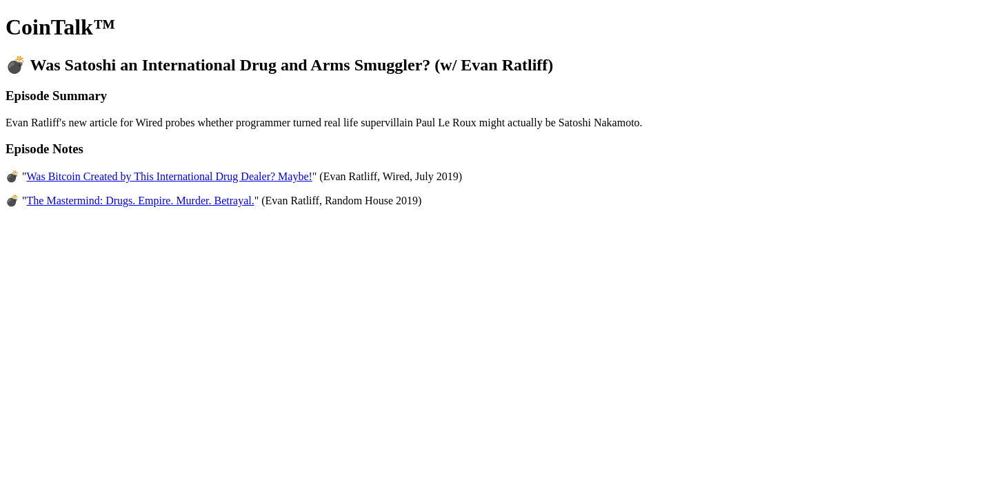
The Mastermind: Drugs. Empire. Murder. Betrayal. (140, 200)
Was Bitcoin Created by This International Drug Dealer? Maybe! (169, 176)
